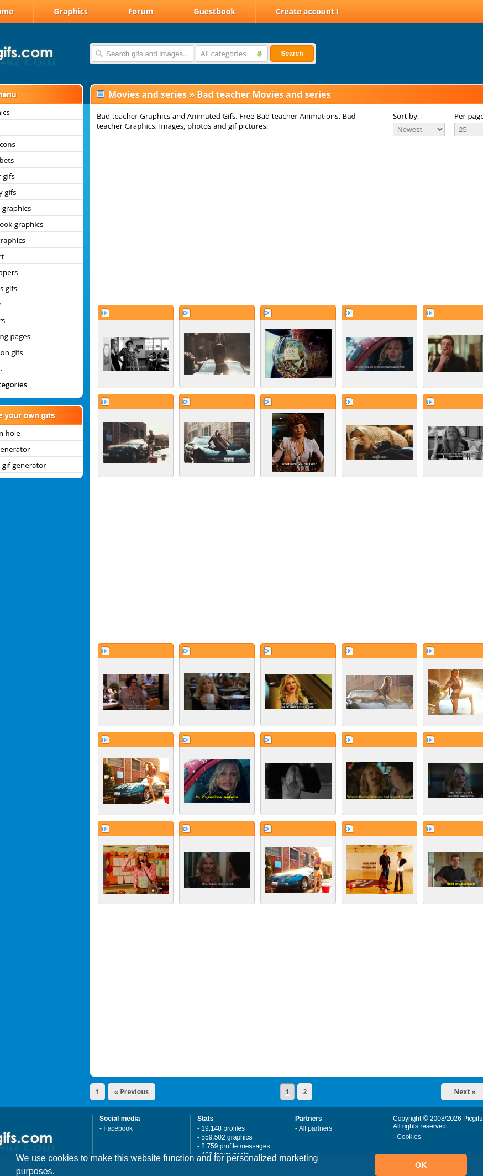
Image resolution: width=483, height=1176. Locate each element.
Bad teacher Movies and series (263, 94)
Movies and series (147, 94)
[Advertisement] (275, 220)
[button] (59, 1172)
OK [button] (421, 1165)
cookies (63, 1158)
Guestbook (215, 11)
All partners (316, 1128)
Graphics (70, 11)
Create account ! (307, 11)
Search (292, 53)
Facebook (118, 1128)
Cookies (409, 1137)
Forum (141, 11)
